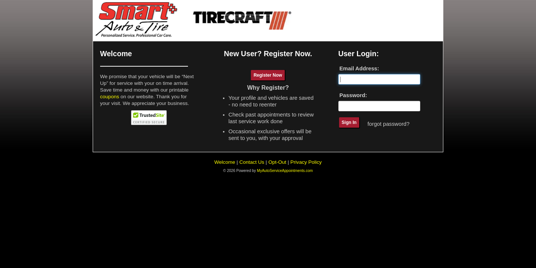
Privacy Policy (306, 162)
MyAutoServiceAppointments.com (285, 171)
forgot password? (388, 124)
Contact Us (251, 162)
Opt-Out (277, 162)
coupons (109, 96)
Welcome (224, 162)
